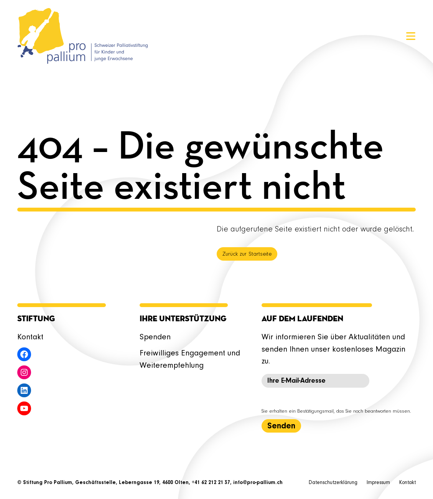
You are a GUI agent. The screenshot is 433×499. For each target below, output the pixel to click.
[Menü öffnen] (410, 36)
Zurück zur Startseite (247, 254)
